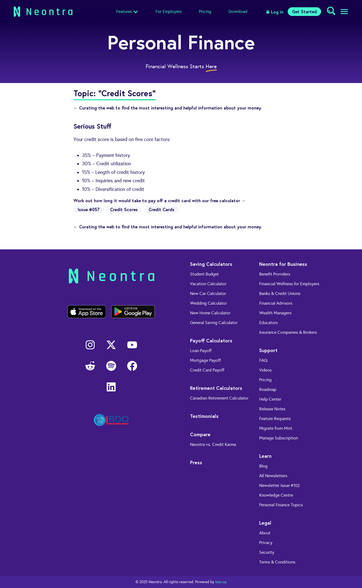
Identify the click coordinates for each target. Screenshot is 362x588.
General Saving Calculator (214, 322)
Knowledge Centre (276, 495)
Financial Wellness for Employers (289, 283)
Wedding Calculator (208, 303)
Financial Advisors (275, 303)
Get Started (304, 11)
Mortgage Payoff (205, 360)
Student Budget (204, 274)
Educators (268, 322)
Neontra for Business (283, 264)
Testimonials (204, 416)
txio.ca (220, 582)
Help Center (270, 399)
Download (238, 11)
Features (124, 11)
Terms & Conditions (277, 562)
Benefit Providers (274, 274)
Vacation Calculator (208, 283)
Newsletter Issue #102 (279, 485)
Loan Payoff (201, 350)
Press (196, 462)
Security (266, 552)
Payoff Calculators (211, 340)
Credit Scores (124, 209)
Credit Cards (161, 209)
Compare (200, 434)
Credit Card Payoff (207, 370)
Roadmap (267, 389)
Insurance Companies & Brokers (288, 332)
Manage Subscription (278, 438)
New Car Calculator (208, 293)
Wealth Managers (275, 312)
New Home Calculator (210, 312)
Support (268, 350)
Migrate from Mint (275, 428)
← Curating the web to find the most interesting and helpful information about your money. (167, 108)
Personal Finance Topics (281, 504)
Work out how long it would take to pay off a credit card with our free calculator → (159, 200)
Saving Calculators (211, 264)
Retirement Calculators (216, 388)
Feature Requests (275, 418)
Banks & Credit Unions (279, 293)
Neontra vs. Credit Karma (213, 444)
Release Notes (272, 408)
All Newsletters (273, 475)
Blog (263, 466)
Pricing (205, 11)
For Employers (169, 11)
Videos (265, 370)
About (264, 532)
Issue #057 (88, 209)
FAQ (263, 360)
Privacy (265, 542)
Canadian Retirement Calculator (219, 398)
